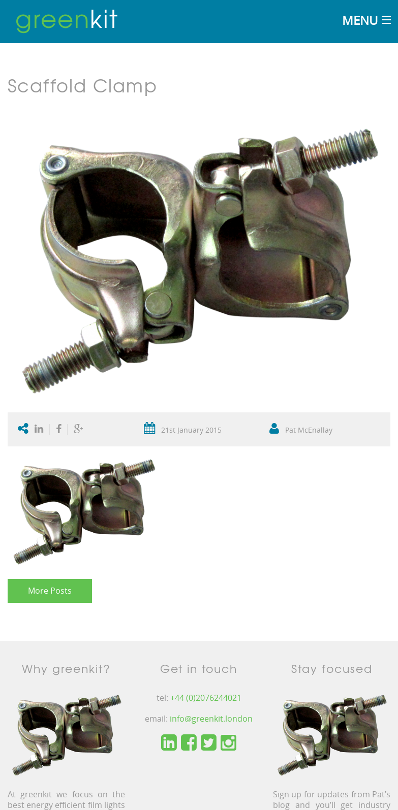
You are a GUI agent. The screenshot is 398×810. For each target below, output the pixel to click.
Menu (360, 20)
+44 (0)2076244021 (205, 697)
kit (66, 18)
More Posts (50, 590)
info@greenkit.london (211, 718)
